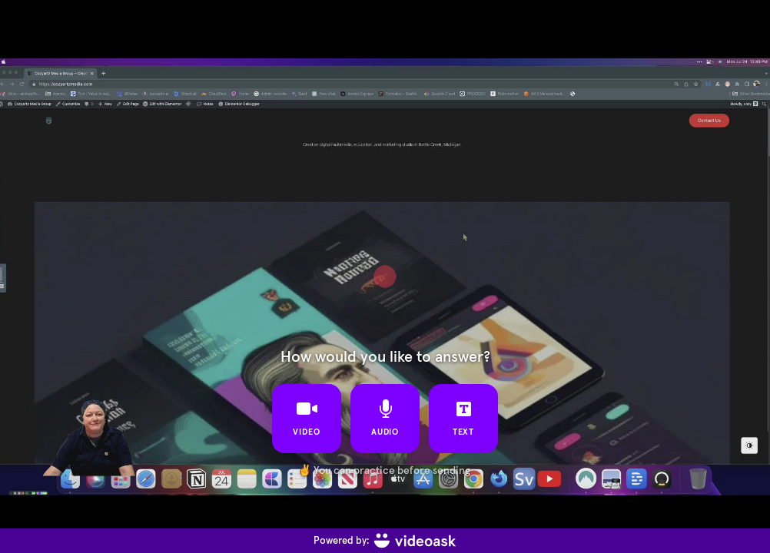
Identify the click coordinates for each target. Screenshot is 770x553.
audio (385, 417)
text (464, 417)
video (306, 417)
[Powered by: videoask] (385, 540)
